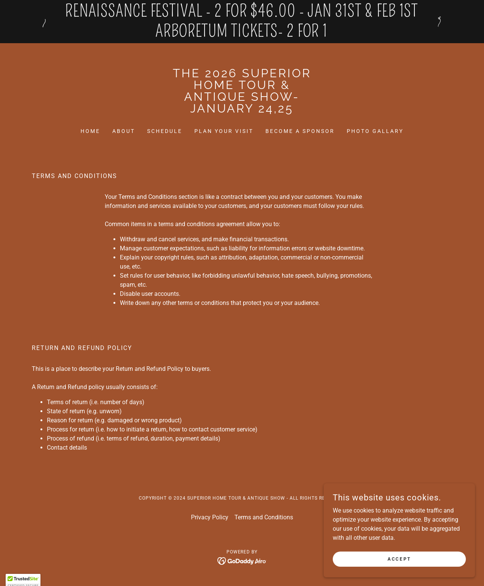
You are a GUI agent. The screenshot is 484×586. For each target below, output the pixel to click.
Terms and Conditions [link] (263, 517)
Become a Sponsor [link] (300, 131)
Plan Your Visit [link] (223, 131)
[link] (242, 110)
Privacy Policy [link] (209, 517)
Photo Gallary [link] (375, 131)
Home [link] (90, 131)
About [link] (123, 131)
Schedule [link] (164, 131)
